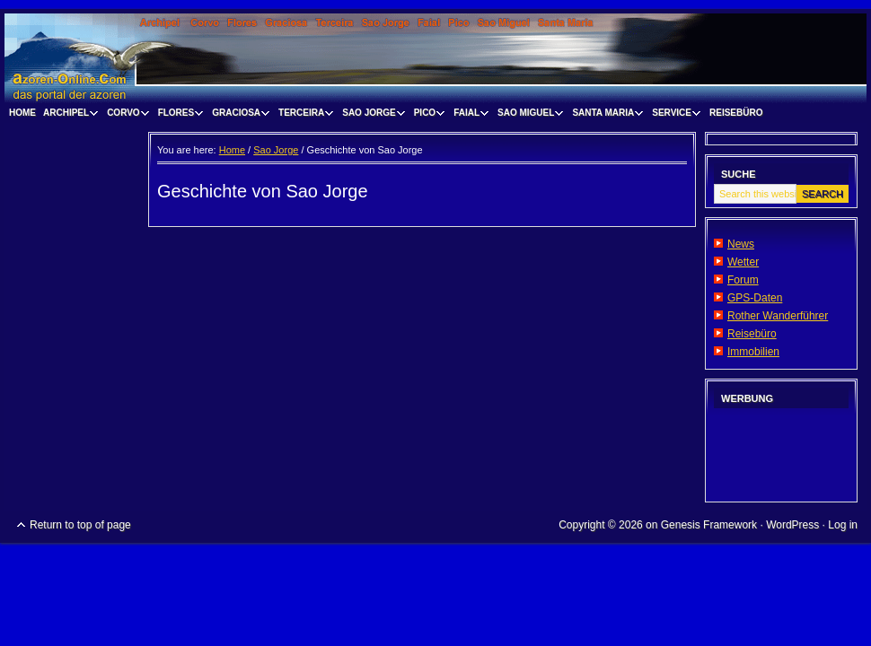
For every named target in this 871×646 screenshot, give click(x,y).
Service (673, 115)
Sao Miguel (528, 115)
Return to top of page (80, 525)
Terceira (303, 115)
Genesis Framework (709, 525)
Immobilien (753, 351)
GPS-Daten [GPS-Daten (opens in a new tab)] (754, 298)
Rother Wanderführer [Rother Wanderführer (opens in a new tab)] (777, 316)
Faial (468, 115)
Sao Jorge (371, 115)
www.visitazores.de (435, 58)
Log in (843, 525)
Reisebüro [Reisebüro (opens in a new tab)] (752, 333)
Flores (179, 115)
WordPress (792, 525)
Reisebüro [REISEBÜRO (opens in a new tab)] (735, 113)
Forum (743, 280)
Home (22, 113)
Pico (426, 115)
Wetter (743, 262)
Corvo (125, 115)
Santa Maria (605, 115)
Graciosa (238, 115)
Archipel (68, 115)
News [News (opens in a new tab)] (740, 244)
